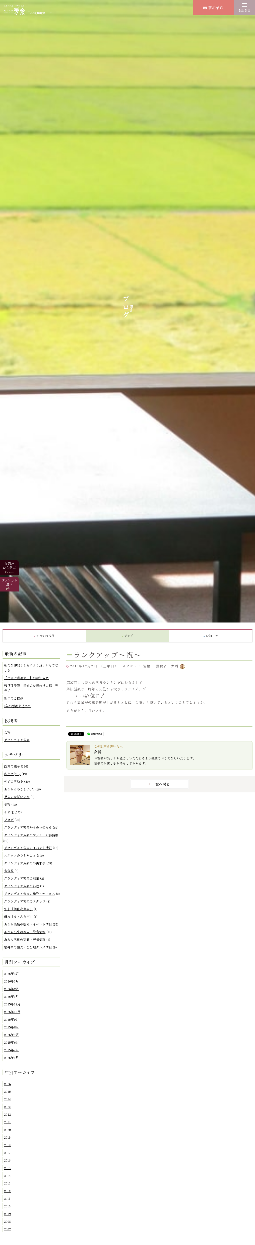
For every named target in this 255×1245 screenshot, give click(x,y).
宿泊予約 (213, 7)
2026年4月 (11, 973)
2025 (7, 1091)
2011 (7, 1198)
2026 (7, 1083)
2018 (7, 1145)
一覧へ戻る (161, 784)
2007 (7, 1229)
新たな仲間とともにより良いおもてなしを (31, 667)
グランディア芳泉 (17, 740)
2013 (7, 1183)
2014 (7, 1175)
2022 (7, 1114)
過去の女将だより (17, 797)
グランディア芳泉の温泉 (21, 878)
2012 (7, 1191)
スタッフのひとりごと (20, 855)
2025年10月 (12, 1011)
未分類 (9, 870)
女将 (7, 732)
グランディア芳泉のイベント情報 (28, 848)
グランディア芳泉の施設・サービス (29, 893)
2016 (7, 1160)
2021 (7, 1122)
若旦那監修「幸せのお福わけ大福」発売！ (31, 688)
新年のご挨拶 (13, 698)
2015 (7, 1168)
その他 (9, 812)
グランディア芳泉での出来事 (24, 863)
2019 (7, 1137)
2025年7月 (11, 1034)
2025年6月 (11, 1042)
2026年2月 (11, 989)
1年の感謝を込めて (17, 706)
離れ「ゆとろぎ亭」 (18, 916)
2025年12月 (12, 1004)
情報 (7, 804)
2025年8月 (11, 1027)
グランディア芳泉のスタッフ (24, 901)
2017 (7, 1152)
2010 (7, 1206)
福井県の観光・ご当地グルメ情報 (28, 947)
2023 (7, 1106)
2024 (7, 1099)
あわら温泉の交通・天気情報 (24, 939)
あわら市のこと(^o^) (19, 789)
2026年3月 (11, 981)
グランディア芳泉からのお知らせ (28, 827)
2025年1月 (11, 1057)
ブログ (9, 819)
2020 (7, 1129)
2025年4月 (11, 1050)
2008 (7, 1221)
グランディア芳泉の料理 (21, 886)
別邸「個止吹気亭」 (18, 909)
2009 (7, 1213)
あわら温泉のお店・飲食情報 (24, 932)
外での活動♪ (13, 781)
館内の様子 (12, 766)
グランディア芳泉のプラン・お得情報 (31, 835)
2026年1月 (11, 996)
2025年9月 (11, 1019)
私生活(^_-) (12, 774)
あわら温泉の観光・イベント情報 (28, 924)
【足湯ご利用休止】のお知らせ (26, 678)
